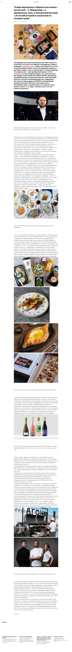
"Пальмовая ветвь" (28, 67)
